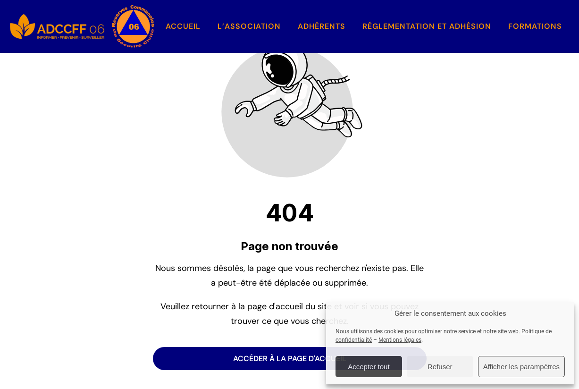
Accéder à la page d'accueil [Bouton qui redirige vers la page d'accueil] (289, 359)
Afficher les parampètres (521, 367)
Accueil (183, 26)
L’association (249, 26)
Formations (535, 26)
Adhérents (321, 26)
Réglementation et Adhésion (426, 26)
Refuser (440, 367)
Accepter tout (368, 367)
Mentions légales (399, 340)
